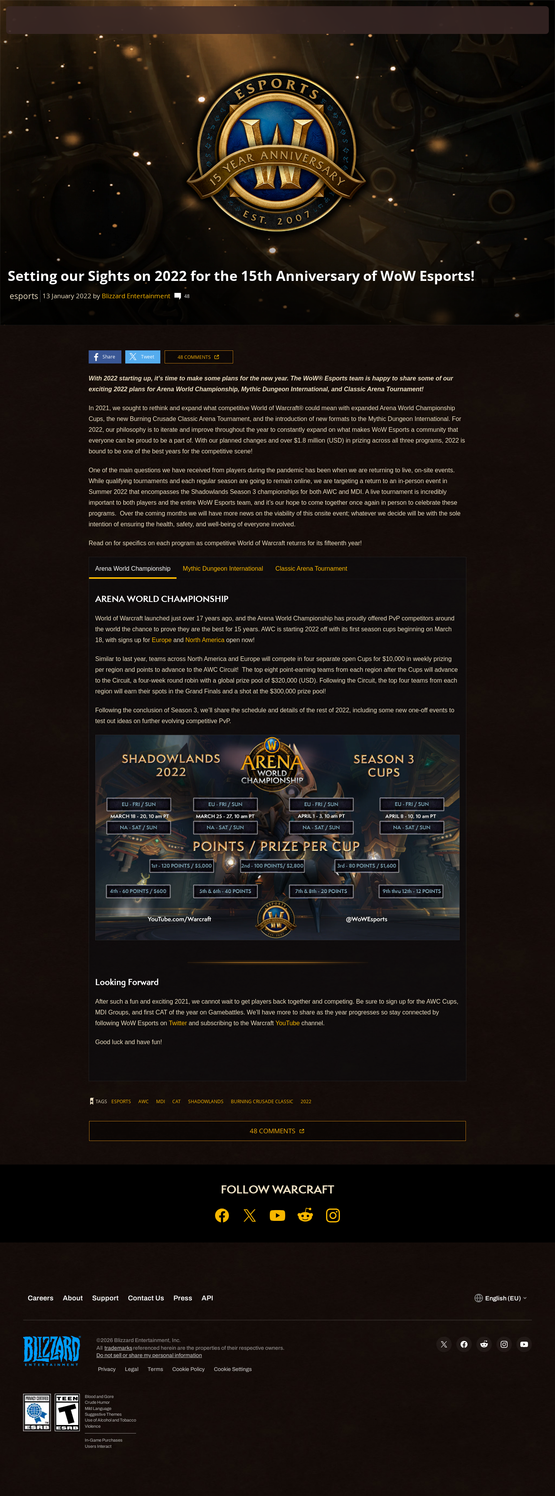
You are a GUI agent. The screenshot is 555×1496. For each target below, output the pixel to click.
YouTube (288, 1023)
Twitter (178, 1023)
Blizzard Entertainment (136, 295)
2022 (306, 1101)
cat (176, 1101)
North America (204, 640)
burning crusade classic (262, 1101)
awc (143, 1101)
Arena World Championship (132, 568)
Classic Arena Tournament (311, 568)
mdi (160, 1101)
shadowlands (206, 1101)
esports (121, 1101)
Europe (162, 640)
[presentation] (34, 20)
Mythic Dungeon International (223, 568)
